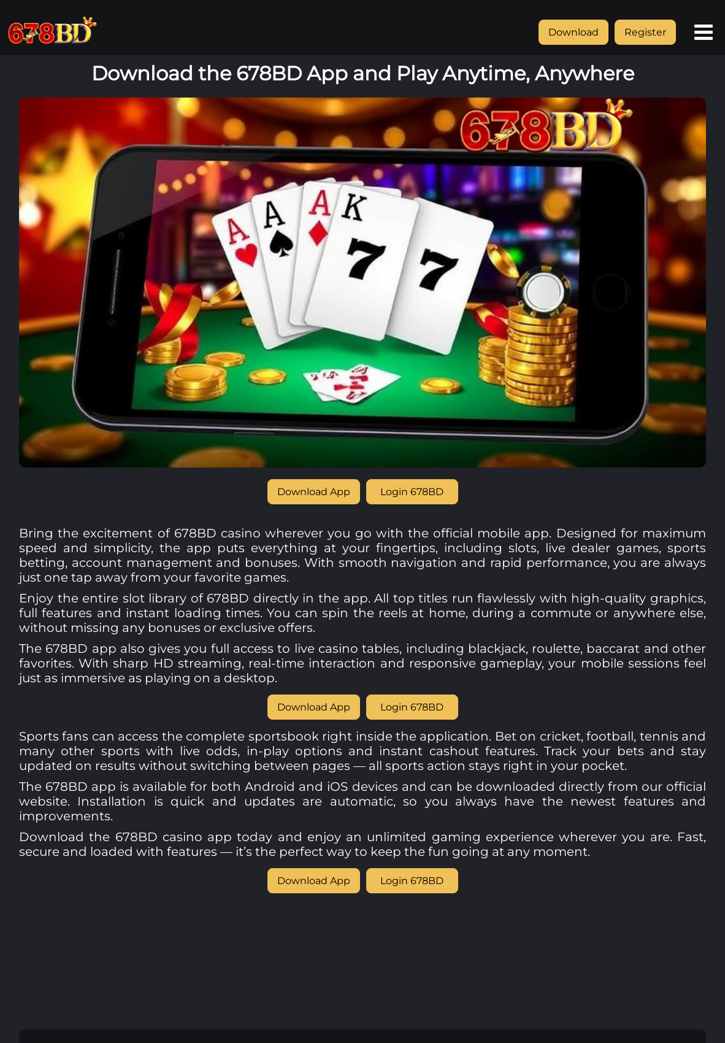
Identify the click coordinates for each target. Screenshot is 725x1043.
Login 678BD (411, 492)
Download (573, 32)
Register (645, 32)
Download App (313, 492)
